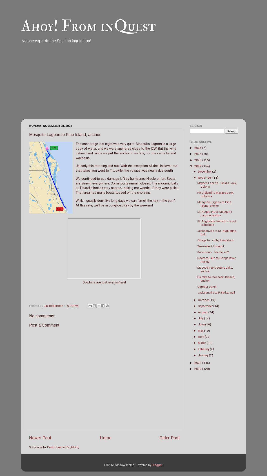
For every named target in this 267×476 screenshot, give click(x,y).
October (203, 300)
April (201, 336)
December (205, 171)
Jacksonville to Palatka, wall (216, 292)
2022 (198, 166)
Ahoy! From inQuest (88, 26)
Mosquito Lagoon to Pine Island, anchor (214, 203)
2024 (198, 154)
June (201, 324)
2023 (198, 160)
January (203, 355)
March (202, 342)
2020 (198, 369)
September (205, 306)
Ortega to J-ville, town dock (215, 240)
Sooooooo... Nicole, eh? (213, 252)
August (203, 312)
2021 (198, 362)
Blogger (157, 465)
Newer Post (40, 437)
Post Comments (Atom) (63, 447)
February (204, 349)
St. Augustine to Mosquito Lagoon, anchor (214, 213)
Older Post (170, 437)
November (205, 177)
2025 (198, 147)
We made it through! (210, 246)
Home (105, 437)
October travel (206, 286)
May (201, 330)
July (201, 318)
